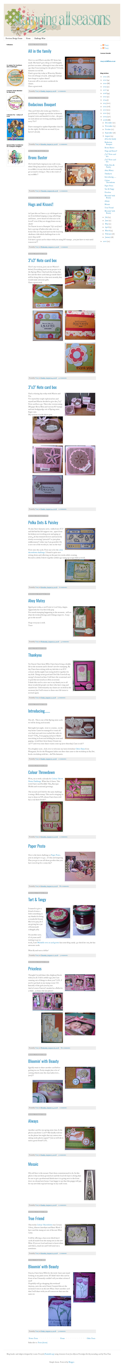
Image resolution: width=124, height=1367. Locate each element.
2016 (105, 93)
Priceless (34, 968)
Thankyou (35, 655)
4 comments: (62, 378)
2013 (105, 103)
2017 (105, 90)
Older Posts (91, 1338)
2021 (105, 80)
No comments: (64, 886)
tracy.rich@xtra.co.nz (107, 61)
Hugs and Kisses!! (40, 204)
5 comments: (62, 759)
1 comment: (64, 247)
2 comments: (62, 91)
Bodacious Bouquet (42, 104)
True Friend (36, 1218)
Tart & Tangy (37, 899)
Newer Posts (33, 1338)
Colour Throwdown (41, 772)
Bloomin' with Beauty (43, 1061)
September (109, 133)
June (107, 221)
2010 (105, 113)
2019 (105, 87)
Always (33, 1121)
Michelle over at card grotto (48, 942)
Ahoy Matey (36, 600)
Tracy (106, 45)
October (108, 129)
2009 (105, 117)
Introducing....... (39, 711)
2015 (105, 97)
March (107, 231)
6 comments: (63, 587)
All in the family (39, 51)
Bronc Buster (37, 157)
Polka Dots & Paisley (43, 522)
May (107, 224)
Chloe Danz (80, 749)
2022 (105, 77)
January (108, 237)
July (106, 217)
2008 (105, 120)
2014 (105, 100)
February (108, 234)
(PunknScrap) (49, 1354)
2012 (105, 107)
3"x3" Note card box (42, 260)
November (109, 126)
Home (28, 38)
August (108, 136)
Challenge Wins (39, 38)
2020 (105, 83)
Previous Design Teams (14, 38)
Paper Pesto (36, 846)
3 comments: (62, 698)
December (109, 123)
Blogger (71, 1362)
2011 (105, 110)
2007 (105, 241)
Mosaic (33, 1164)
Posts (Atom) (42, 1343)
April (107, 227)
